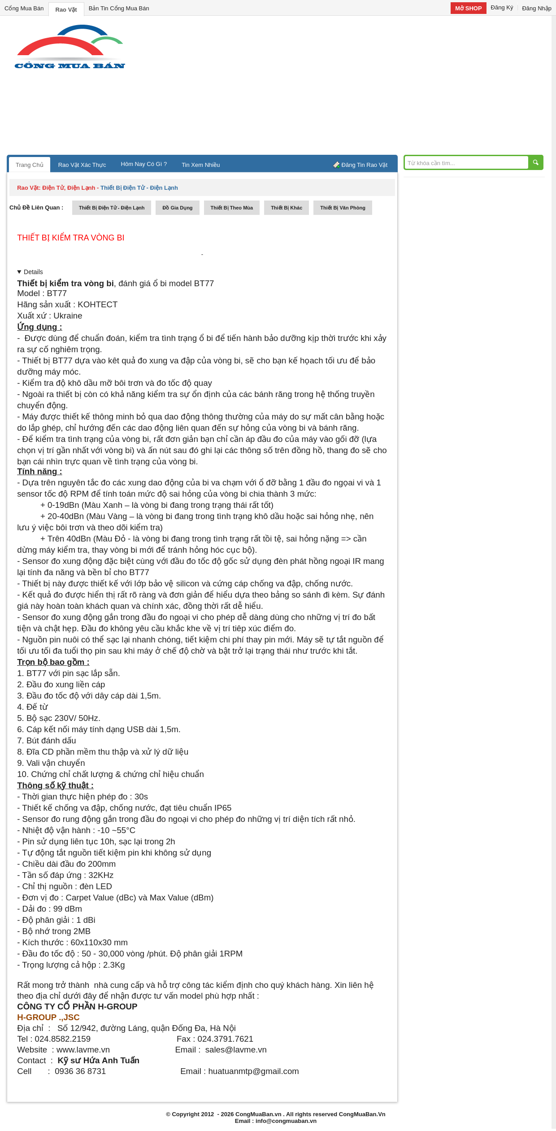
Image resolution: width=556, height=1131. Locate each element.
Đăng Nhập (537, 8)
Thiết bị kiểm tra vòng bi (70, 237)
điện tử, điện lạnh (68, 187)
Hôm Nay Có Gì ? (144, 164)
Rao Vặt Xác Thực (82, 165)
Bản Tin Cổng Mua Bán (119, 8)
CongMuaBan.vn (258, 1114)
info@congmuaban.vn (286, 1121)
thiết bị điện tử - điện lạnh (111, 207)
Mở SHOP (468, 8)
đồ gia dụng (177, 207)
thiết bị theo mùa (232, 207)
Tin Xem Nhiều (201, 165)
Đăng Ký (502, 7)
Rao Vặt (66, 9)
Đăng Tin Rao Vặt (364, 165)
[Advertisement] (354, 87)
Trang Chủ (29, 165)
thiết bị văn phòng (342, 207)
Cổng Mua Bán (24, 8)
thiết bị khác (286, 207)
